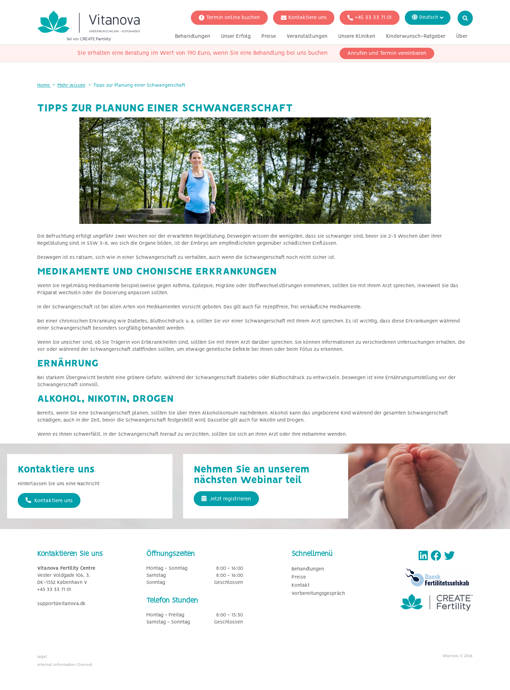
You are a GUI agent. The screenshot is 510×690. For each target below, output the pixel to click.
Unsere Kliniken (356, 36)
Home (44, 85)
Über (462, 36)
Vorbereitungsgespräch (318, 593)
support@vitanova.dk (61, 604)
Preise (268, 36)
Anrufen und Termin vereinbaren (386, 53)
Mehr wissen (71, 85)
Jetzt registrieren (226, 498)
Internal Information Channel (64, 665)
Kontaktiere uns (304, 18)
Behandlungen (192, 36)
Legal (42, 657)
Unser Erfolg (236, 36)
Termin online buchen (229, 18)
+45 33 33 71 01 (369, 18)
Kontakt (300, 585)
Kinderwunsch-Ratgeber (416, 36)
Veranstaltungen (307, 36)
